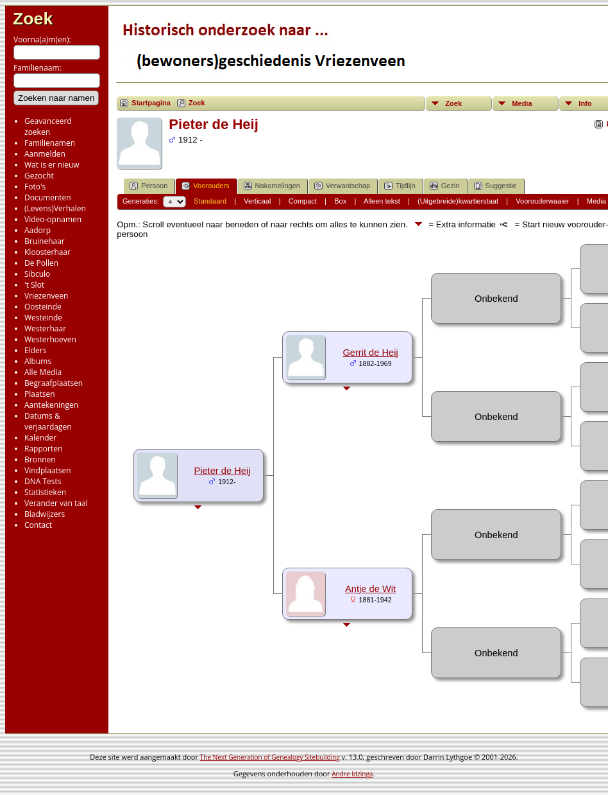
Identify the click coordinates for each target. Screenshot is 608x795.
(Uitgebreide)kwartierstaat (458, 201)
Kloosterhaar (47, 252)
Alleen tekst (382, 201)
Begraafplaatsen (53, 383)
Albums (37, 361)
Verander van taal (56, 503)
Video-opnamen (52, 219)
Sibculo (37, 273)
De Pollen (41, 263)
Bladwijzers (44, 514)
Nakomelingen (272, 186)
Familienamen (49, 142)
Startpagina (151, 103)
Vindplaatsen (47, 470)
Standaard (210, 201)
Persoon (148, 186)
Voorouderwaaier (542, 201)
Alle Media (43, 372)
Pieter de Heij (222, 471)
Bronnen (40, 459)
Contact (38, 525)
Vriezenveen (46, 295)
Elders (35, 350)
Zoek (33, 18)
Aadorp (37, 230)
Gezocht (39, 175)
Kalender (40, 437)
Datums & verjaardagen (48, 421)
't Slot (34, 284)
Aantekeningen (51, 404)
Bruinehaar (44, 241)
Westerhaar (45, 328)
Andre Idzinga (352, 773)
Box (340, 201)
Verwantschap (342, 186)
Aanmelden (44, 153)
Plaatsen (39, 394)
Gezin (445, 186)
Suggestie (495, 186)
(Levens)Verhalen (55, 208)
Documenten (47, 197)
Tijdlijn (400, 186)
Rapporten (43, 448)
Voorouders (205, 186)
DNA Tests (43, 481)
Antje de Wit (370, 589)
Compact (303, 201)
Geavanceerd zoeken (48, 126)
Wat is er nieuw (52, 164)
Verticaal (257, 201)
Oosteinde (43, 306)
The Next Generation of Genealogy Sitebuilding (270, 757)
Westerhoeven (50, 339)
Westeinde (43, 317)
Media (522, 103)
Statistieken (45, 492)
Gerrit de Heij (370, 352)
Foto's (35, 186)
